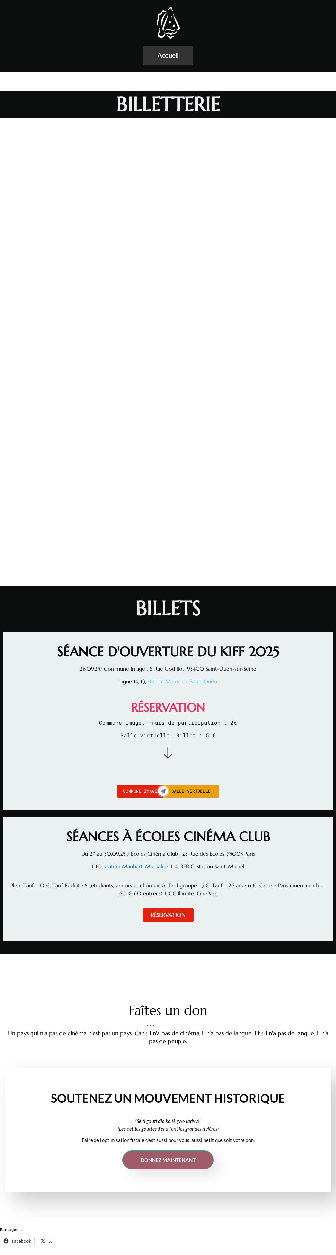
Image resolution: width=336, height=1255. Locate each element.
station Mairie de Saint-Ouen (182, 681)
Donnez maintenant (168, 1160)
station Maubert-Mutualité (135, 866)
